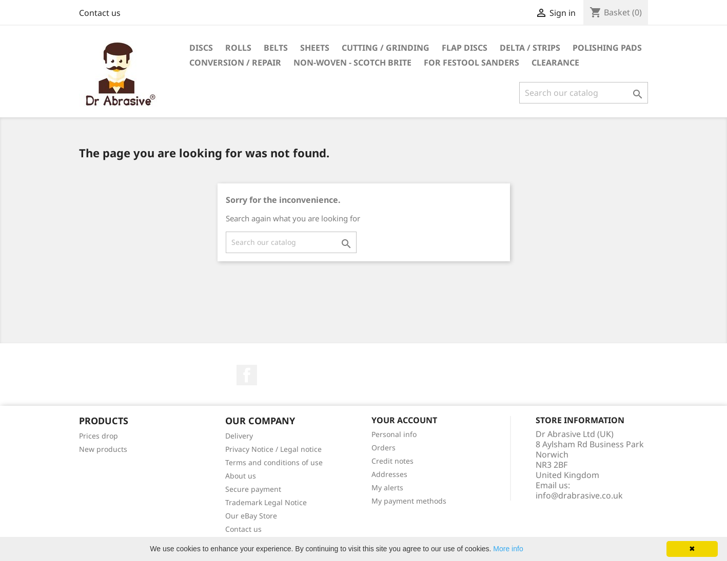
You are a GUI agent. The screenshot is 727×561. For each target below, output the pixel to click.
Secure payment (253, 489)
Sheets (314, 47)
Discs (201, 47)
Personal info (394, 434)
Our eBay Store (251, 516)
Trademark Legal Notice (266, 502)
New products (103, 449)
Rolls (238, 47)
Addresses (389, 474)
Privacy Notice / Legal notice (273, 449)
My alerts (387, 487)
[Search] (583, 92)
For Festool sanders (471, 62)
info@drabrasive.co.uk (579, 495)
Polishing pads (607, 47)
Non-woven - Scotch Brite (352, 62)
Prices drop (98, 436)
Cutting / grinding (385, 47)
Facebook (247, 375)
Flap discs (464, 47)
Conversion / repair (235, 62)
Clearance (555, 62)
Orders (383, 447)
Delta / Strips (530, 47)
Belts (276, 47)
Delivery (239, 436)
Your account (404, 420)
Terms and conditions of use (274, 462)
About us (240, 476)
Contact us (100, 12)
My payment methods (408, 501)
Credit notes (392, 461)
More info (508, 549)
